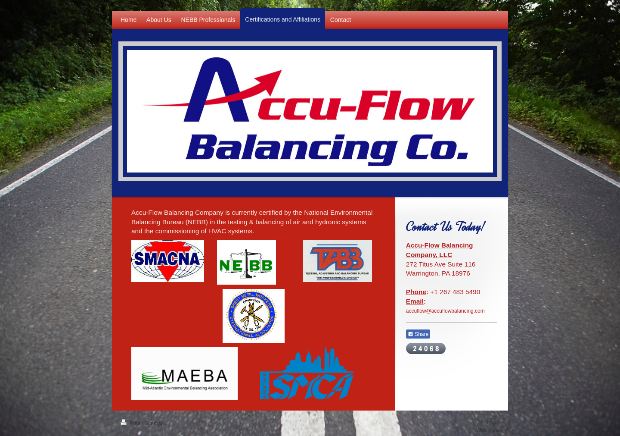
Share (418, 334)
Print (131, 423)
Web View (487, 430)
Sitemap (154, 423)
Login (493, 423)
